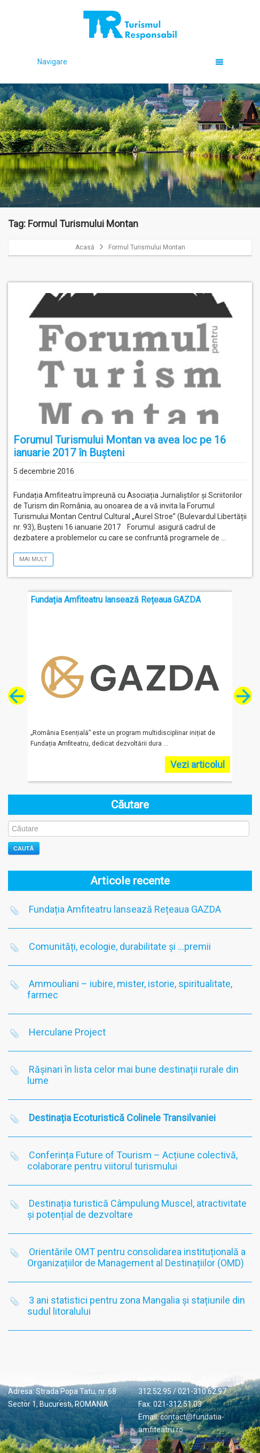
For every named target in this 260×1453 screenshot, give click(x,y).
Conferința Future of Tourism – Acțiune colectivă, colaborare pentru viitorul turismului (132, 1160)
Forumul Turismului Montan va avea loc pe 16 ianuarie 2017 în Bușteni (119, 446)
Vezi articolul (197, 764)
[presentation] (17, 696)
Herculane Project (67, 1032)
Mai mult (33, 559)
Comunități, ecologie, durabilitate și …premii (120, 946)
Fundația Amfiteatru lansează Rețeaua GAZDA (125, 909)
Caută (23, 848)
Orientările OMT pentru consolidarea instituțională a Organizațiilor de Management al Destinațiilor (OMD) (136, 1257)
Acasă (84, 247)
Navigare (130, 61)
